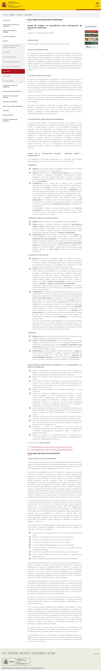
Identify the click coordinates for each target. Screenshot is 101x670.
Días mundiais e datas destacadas (12, 106)
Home (5, 15)
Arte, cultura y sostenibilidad (11, 66)
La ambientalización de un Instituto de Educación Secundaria (51, 447)
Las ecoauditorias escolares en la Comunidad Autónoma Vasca (52, 450)
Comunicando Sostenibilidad (11, 62)
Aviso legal (51, 653)
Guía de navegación (38, 653)
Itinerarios (6, 110)
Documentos (28, 15)
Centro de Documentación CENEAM (10, 96)
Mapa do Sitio (25, 653)
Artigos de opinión (8, 115)
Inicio (4, 653)
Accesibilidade (13, 653)
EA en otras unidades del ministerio (10, 120)
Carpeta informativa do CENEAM (10, 31)
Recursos (19, 15)
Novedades (6, 52)
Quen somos (6, 20)
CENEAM (12, 15)
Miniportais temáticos (9, 57)
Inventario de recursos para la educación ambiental (11, 46)
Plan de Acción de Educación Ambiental (11, 25)
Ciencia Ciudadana (8, 81)
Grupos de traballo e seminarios (12, 91)
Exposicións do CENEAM (10, 102)
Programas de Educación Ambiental (10, 86)
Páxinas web (6, 76)
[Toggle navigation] (97, 4)
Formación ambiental (9, 36)
